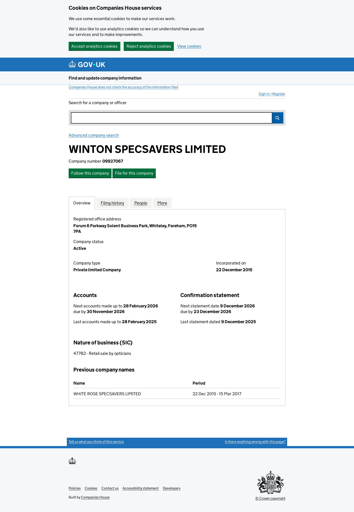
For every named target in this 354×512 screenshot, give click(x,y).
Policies (75, 488)
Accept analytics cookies (94, 46)
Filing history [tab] (112, 203)
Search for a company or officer (98, 102)
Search (277, 118)
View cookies (189, 46)
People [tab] (140, 203)
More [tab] (162, 203)
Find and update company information (105, 78)
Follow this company (90, 173)
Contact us (110, 488)
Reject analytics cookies (148, 46)
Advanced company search (94, 135)
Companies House (95, 497)
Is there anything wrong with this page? (255, 442)
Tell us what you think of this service (96, 442)
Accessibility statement (141, 488)
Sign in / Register (272, 94)
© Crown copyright (270, 498)
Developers (171, 488)
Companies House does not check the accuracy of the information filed (123, 87)
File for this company (134, 173)
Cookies (91, 488)
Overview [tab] (82, 203)
